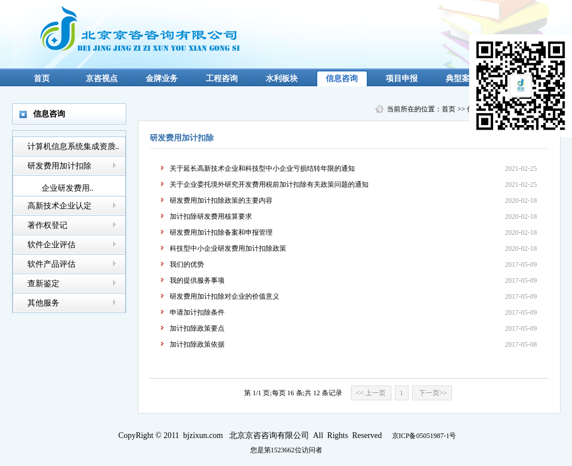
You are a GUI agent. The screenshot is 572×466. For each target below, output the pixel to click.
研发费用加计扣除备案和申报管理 (221, 232)
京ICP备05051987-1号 (424, 436)
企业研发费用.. (68, 188)
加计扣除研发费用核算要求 (211, 216)
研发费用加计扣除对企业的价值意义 (224, 296)
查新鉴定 (43, 283)
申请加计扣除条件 (197, 312)
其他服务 (43, 303)
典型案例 (462, 78)
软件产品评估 (51, 264)
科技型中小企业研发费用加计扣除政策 (228, 248)
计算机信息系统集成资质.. (73, 146)
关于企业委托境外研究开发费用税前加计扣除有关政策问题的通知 (269, 184)
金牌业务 (162, 78)
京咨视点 (102, 78)
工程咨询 (222, 78)
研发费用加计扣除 (59, 166)
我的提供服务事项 (197, 280)
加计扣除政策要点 (197, 328)
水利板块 (282, 78)
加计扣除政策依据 (197, 344)
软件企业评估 (51, 244)
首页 (42, 78)
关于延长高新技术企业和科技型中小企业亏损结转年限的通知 (262, 168)
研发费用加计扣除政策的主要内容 (221, 200)
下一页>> (432, 393)
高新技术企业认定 (59, 206)
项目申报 (402, 78)
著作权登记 (47, 225)
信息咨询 (342, 78)
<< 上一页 (371, 393)
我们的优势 (187, 264)
